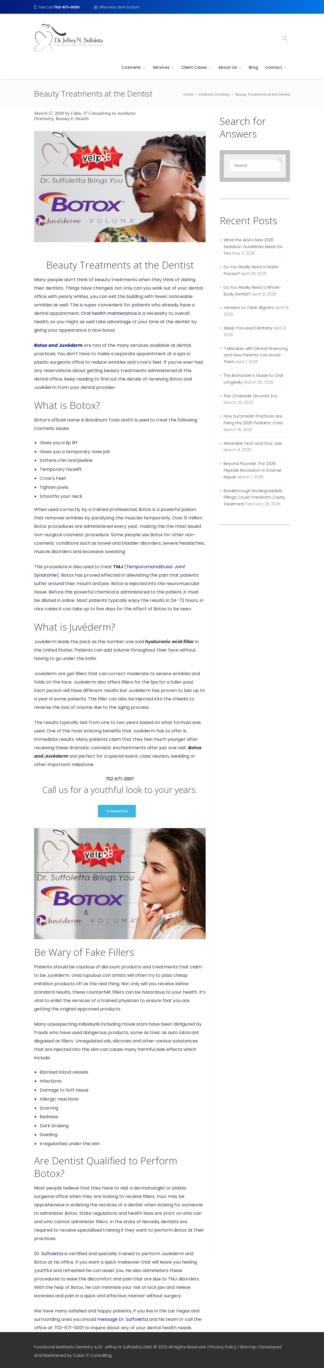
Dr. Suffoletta (48, 1253)
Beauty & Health (72, 118)
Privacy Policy (223, 1347)
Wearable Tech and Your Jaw (253, 443)
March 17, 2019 (49, 113)
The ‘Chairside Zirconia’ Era (250, 396)
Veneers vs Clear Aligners (249, 307)
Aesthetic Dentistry (214, 94)
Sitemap (248, 1347)
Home (188, 94)
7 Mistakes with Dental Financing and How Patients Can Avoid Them (256, 355)
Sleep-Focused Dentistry (248, 328)
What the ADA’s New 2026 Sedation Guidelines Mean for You (253, 246)
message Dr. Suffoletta (122, 1319)
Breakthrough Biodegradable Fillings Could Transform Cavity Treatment (254, 497)
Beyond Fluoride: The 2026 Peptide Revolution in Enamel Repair (252, 470)
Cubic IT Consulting (91, 113)
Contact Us (117, 811)
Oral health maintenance (109, 313)
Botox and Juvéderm (58, 345)
